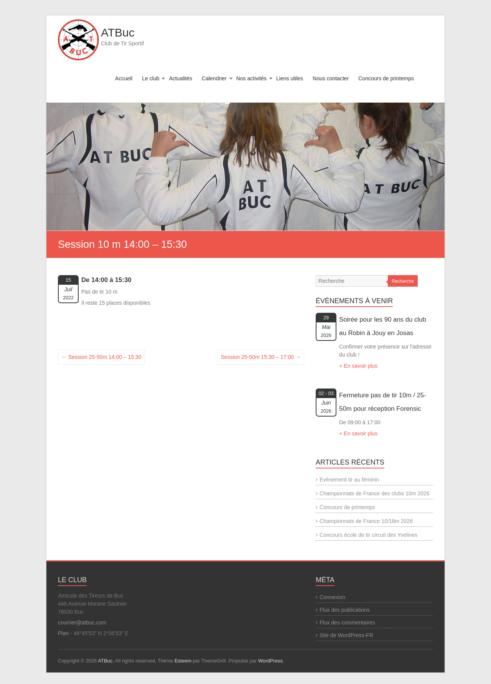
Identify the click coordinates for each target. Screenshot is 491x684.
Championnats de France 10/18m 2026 (366, 521)
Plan (63, 633)
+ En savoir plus (358, 366)
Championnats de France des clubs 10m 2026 (374, 493)
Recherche (403, 281)
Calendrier (214, 78)
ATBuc (118, 32)
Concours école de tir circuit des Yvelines (368, 535)
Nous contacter (331, 78)
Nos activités (251, 78)
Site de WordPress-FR (346, 635)
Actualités (180, 78)
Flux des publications (345, 610)
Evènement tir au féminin (349, 479)
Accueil (123, 78)
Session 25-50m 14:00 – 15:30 (101, 357)
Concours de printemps (386, 78)
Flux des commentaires (347, 622)
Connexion (332, 597)
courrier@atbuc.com (82, 622)
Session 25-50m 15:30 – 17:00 (261, 357)
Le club (150, 78)
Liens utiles (289, 78)
